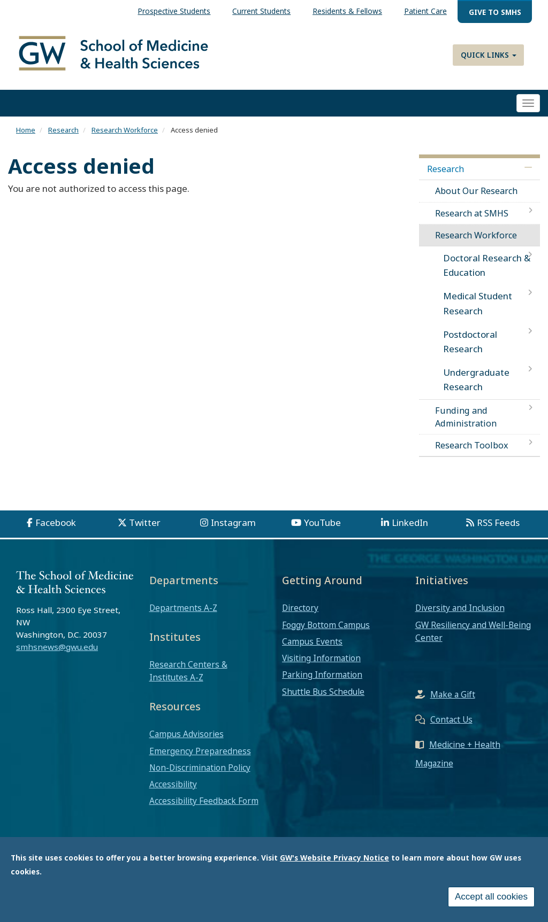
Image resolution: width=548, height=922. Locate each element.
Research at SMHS (471, 213)
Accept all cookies (491, 899)
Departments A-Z (183, 607)
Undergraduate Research (476, 379)
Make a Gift (452, 694)
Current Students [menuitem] (261, 11)
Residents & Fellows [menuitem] (347, 11)
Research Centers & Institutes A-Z (188, 671)
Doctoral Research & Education (486, 265)
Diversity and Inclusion (460, 607)
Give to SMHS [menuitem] (495, 12)
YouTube (322, 522)
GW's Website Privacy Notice (334, 860)
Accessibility (173, 784)
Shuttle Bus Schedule (323, 691)
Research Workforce (125, 130)
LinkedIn (410, 522)
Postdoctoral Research (470, 341)
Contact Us (451, 719)
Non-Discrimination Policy (199, 767)
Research (63, 130)
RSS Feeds (498, 522)
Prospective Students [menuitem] (174, 11)
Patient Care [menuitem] (425, 11)
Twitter (145, 522)
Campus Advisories (186, 734)
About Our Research (476, 191)
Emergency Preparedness (200, 751)
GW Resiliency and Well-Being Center (473, 631)
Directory (300, 607)
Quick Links (488, 55)
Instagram (233, 522)
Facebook (55, 522)
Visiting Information (321, 658)
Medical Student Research (477, 303)
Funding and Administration (466, 417)
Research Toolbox (471, 445)
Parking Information (322, 674)
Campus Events (312, 641)
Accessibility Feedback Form (203, 800)
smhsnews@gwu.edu (57, 646)
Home (25, 130)
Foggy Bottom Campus (326, 624)
